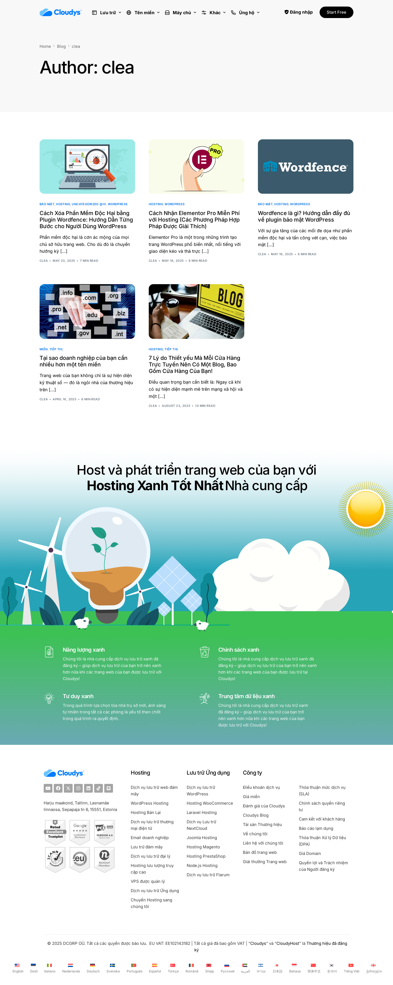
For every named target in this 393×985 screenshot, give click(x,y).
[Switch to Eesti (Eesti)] (33, 968)
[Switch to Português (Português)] (134, 968)
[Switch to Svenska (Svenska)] (112, 968)
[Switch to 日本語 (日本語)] (277, 968)
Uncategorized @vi (89, 204)
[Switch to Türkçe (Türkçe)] (172, 968)
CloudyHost (287, 943)
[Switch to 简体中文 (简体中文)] (313, 968)
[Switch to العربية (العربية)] (245, 968)
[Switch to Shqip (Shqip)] (209, 968)
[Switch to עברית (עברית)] (261, 968)
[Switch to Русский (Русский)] (227, 968)
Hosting (63, 204)
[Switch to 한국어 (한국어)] (331, 968)
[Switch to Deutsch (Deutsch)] (92, 968)
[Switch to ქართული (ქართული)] (373, 968)
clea (44, 261)
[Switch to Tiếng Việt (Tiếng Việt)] (351, 968)
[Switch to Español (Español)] (154, 968)
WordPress (118, 204)
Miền (44, 349)
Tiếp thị (56, 349)
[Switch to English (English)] (17, 968)
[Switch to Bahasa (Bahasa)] (294, 968)
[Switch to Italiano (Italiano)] (49, 968)
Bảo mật (47, 204)
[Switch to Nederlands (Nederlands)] (70, 968)
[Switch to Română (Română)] (191, 968)
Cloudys (258, 943)
